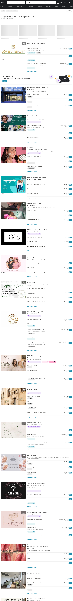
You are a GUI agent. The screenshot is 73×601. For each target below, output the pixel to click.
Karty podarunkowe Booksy (34, 121)
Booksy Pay (45, 361)
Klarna (52, 362)
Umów (70, 48)
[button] (16, 2)
